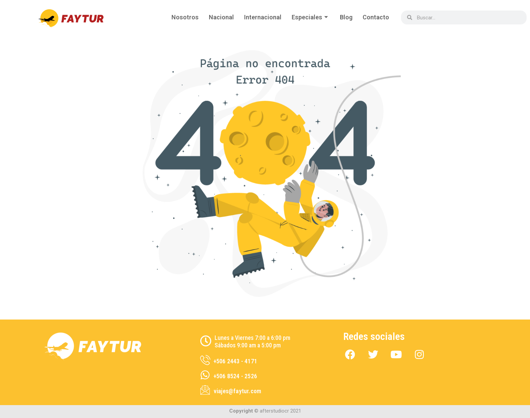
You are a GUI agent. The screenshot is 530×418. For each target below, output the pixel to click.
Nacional (221, 17)
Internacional (262, 17)
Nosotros (185, 17)
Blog (346, 17)
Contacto (376, 17)
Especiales (311, 17)
